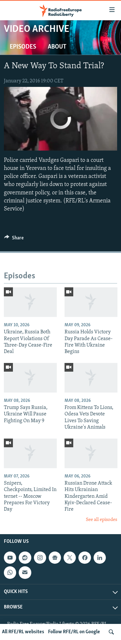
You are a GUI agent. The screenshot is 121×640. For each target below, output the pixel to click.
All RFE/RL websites (23, 632)
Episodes (23, 47)
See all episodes (101, 519)
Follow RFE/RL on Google (74, 632)
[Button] (14, 239)
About (57, 47)
